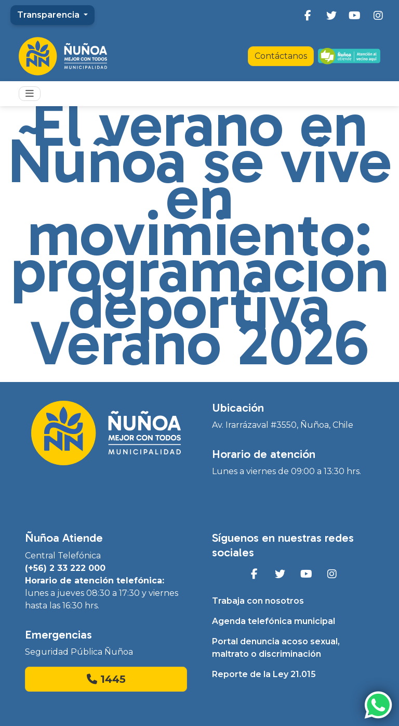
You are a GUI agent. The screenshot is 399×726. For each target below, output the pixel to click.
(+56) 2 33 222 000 (65, 568)
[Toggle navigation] (30, 93)
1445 (106, 679)
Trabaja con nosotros (258, 601)
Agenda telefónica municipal (273, 621)
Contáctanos (281, 56)
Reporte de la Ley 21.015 (264, 674)
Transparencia (49, 15)
